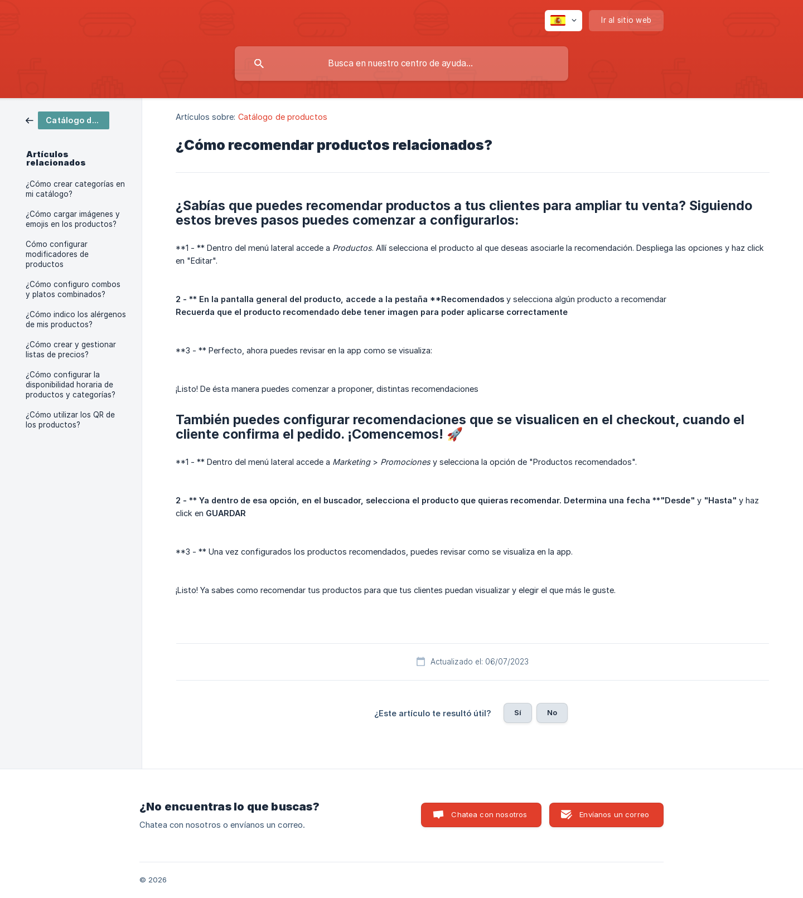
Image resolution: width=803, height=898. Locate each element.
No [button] (552, 712)
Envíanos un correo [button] (614, 814)
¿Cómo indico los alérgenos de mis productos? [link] (76, 319)
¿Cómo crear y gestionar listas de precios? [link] (71, 349)
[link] (67, 119)
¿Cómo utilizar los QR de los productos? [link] (70, 419)
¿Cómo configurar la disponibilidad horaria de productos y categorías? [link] (70, 384)
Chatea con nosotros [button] (489, 814)
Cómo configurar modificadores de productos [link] (57, 254)
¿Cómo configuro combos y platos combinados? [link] (73, 289)
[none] (563, 20)
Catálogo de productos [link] (282, 117)
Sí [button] (517, 712)
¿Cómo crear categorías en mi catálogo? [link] (75, 188)
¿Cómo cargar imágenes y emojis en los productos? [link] (73, 219)
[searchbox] (401, 63)
